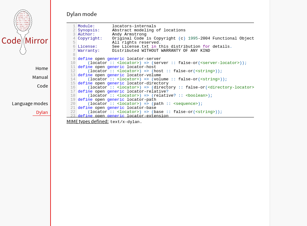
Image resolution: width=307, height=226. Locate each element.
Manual (40, 77)
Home (41, 68)
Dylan (42, 112)
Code (42, 86)
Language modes (30, 103)
